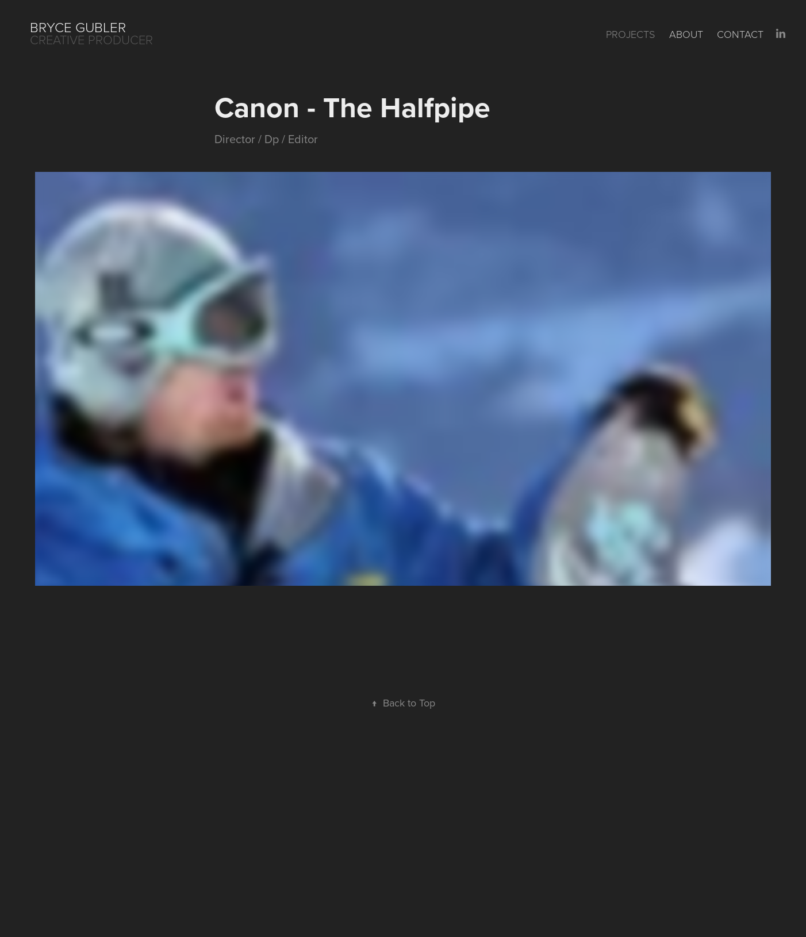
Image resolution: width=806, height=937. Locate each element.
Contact (740, 34)
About (686, 34)
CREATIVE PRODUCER (91, 39)
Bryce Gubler (79, 26)
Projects (630, 34)
